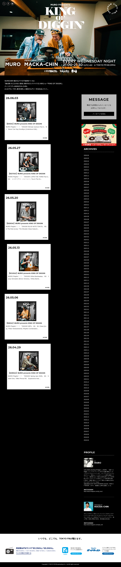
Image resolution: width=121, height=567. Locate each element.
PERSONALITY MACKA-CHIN (41, 63)
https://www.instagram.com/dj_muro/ (93, 491)
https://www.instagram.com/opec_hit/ (93, 524)
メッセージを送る (99, 114)
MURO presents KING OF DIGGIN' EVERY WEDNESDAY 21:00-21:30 (61, 16)
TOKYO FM (64, 71)
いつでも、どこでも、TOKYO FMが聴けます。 (60, 538)
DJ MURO (13, 63)
